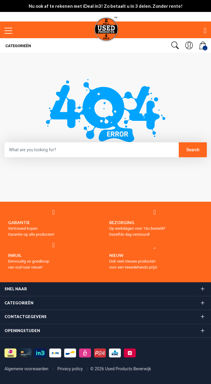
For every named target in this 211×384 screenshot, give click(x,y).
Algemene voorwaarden (27, 368)
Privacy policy (70, 368)
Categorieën (17, 46)
